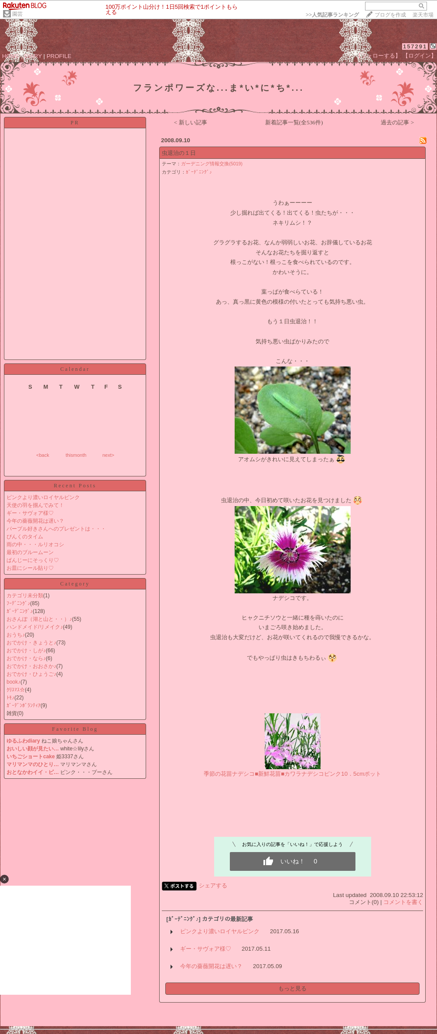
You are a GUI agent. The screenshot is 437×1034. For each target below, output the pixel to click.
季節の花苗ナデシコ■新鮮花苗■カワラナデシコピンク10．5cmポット (292, 773)
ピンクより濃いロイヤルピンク (43, 497)
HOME (11, 56)
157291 (415, 46)
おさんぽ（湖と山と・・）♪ (39, 619)
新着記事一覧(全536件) (294, 122)
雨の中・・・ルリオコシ (35, 544)
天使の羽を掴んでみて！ (35, 505)
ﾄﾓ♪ (10, 698)
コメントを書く (403, 902)
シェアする (213, 885)
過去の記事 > (397, 122)
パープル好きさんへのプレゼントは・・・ (56, 529)
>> (332, 15)
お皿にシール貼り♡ (30, 568)
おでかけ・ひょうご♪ (31, 674)
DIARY (33, 56)
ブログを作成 (390, 15)
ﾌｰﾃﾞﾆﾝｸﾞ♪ (18, 603)
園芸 (17, 14)
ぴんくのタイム (25, 537)
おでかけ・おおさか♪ (31, 666)
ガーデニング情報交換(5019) (211, 163)
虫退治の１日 (179, 153)
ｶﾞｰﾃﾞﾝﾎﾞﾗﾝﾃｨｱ (24, 705)
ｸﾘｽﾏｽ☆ (16, 690)
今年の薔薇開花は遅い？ (35, 521)
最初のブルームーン (30, 552)
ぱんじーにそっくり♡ (33, 560)
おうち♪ (16, 635)
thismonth (75, 455)
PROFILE (59, 56)
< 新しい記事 (190, 122)
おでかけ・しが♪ (26, 650)
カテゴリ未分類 (25, 595)
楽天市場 (423, 15)
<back (42, 455)
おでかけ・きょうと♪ (31, 643)
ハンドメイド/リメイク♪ (35, 627)
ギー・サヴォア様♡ (30, 513)
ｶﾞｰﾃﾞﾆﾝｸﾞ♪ (20, 611)
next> (108, 455)
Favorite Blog (75, 729)
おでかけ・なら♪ (26, 658)
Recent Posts (75, 486)
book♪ (13, 682)
